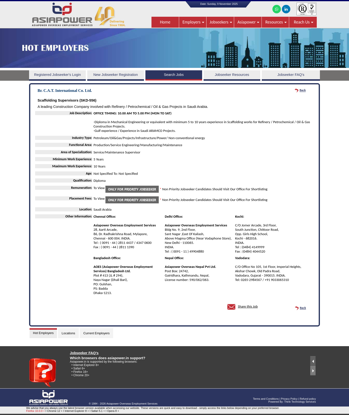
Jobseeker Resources (232, 75)
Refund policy (308, 398)
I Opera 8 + (112, 410)
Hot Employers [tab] (43, 333)
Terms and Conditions (266, 398)
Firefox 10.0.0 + (35, 410)
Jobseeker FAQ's (290, 75)
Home (165, 22)
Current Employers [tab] (96, 333)
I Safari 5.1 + (98, 410)
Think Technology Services (300, 401)
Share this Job (248, 306)
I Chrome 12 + (54, 410)
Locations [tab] (68, 333)
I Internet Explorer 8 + (76, 410)
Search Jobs (173, 75)
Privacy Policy (289, 398)
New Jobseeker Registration (115, 75)
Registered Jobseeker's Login (57, 75)
